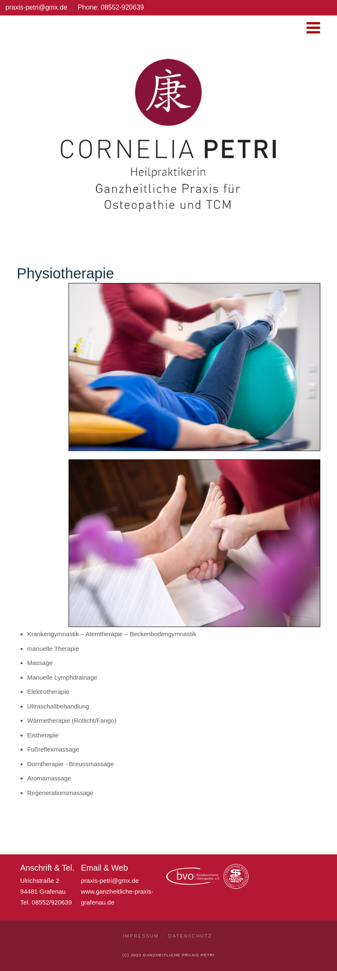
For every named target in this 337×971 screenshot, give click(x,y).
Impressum (141, 935)
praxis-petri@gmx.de (110, 880)
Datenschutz (190, 935)
